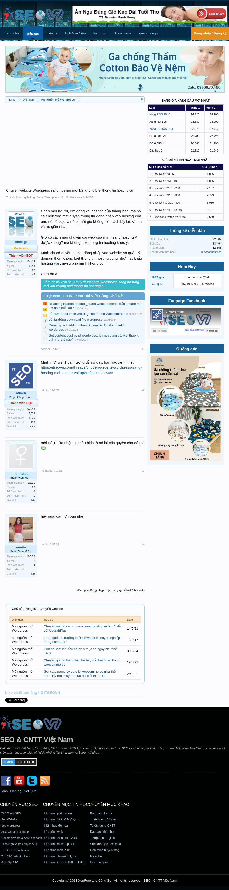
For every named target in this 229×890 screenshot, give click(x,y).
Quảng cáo (187, 349)
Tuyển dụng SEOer (103, 819)
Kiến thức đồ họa (56, 825)
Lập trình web (53, 832)
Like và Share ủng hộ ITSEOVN (32, 693)
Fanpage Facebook (187, 301)
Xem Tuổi (100, 33)
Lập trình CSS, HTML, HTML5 (64, 862)
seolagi (79, 197)
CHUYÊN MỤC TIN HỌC (66, 804)
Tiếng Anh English (102, 838)
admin (21, 393)
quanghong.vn (149, 33)
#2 (143, 390)
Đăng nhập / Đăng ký (210, 33)
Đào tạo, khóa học (102, 832)
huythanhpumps (211, 251)
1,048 (32, 265)
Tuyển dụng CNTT (102, 825)
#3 (143, 470)
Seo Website (9, 819)
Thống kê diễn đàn (187, 230)
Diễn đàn (33, 34)
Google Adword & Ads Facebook (21, 837)
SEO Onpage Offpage (15, 831)
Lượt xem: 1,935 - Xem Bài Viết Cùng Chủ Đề (83, 296)
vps (57, 263)
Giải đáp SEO (9, 862)
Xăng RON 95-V (159, 114)
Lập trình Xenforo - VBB (60, 838)
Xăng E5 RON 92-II (161, 128)
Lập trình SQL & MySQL (60, 819)
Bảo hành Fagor (101, 813)
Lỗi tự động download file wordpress (75, 319)
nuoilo (21, 547)
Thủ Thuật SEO (11, 813)
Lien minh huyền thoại (105, 850)
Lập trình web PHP (57, 850)
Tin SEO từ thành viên (15, 850)
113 (33, 422)
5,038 (32, 413)
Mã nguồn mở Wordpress (43, 197)
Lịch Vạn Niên (75, 33)
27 (33, 487)
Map (4, 791)
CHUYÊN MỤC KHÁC (109, 804)
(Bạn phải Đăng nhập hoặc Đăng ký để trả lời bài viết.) (111, 590)
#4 (143, 544)
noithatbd (20, 474)
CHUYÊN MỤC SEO (19, 804)
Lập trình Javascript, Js (60, 856)
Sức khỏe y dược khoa (105, 844)
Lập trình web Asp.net (59, 844)
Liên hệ (51, 33)
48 (33, 274)
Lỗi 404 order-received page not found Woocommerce (88, 314)
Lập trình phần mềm (58, 813)
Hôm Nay (187, 266)
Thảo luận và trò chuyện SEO (19, 844)
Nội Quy (30, 791)
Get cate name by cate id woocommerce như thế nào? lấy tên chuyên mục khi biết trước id (79, 673)
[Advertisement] (75, 142)
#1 (143, 348)
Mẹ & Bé (96, 856)
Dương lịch (159, 277)
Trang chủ (11, 33)
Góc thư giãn (99, 862)
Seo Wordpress (11, 825)
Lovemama (123, 33)
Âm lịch (157, 284)
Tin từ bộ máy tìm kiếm (15, 856)
